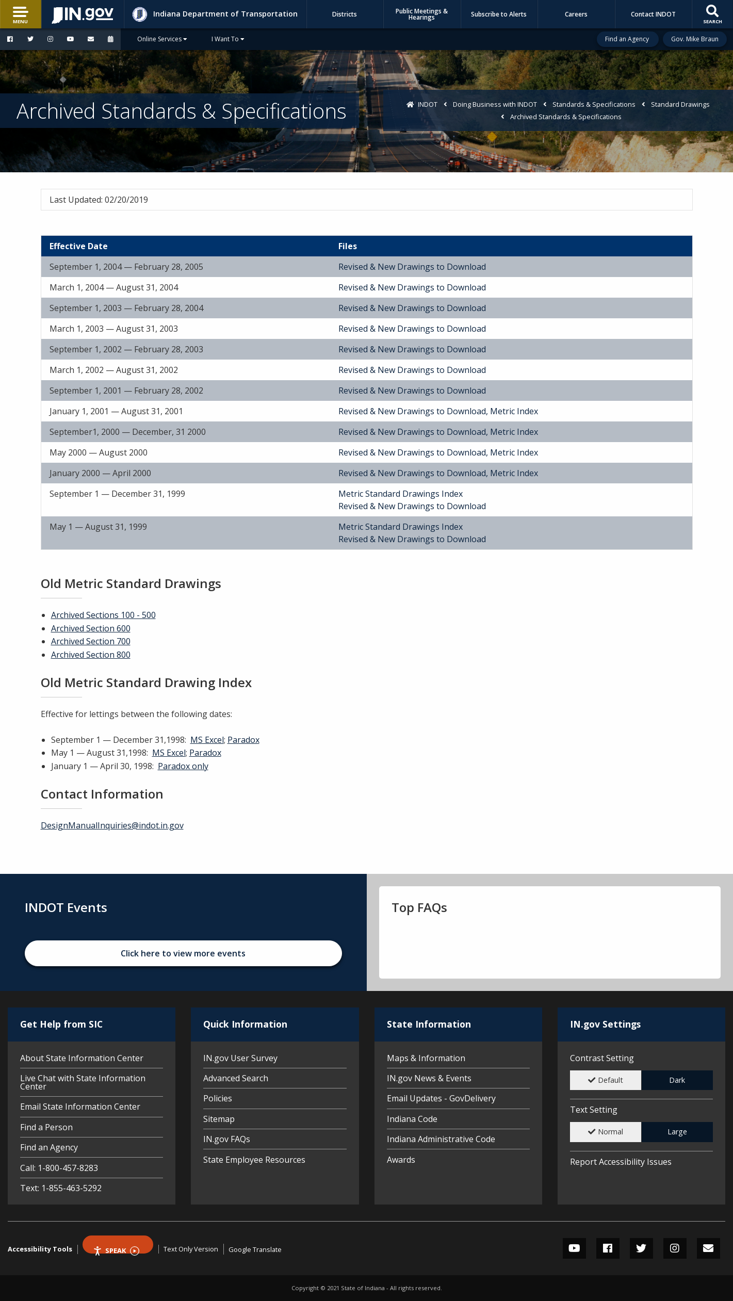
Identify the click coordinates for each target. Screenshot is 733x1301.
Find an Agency (627, 39)
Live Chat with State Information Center (82, 1082)
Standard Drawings (680, 104)
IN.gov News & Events (429, 1078)
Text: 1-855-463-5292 (61, 1187)
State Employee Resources (254, 1159)
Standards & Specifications (594, 104)
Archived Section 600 (91, 628)
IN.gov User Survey (240, 1059)
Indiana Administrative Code (441, 1139)
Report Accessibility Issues (621, 1161)
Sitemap (219, 1119)
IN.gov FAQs (226, 1139)
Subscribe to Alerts (499, 14)
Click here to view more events (183, 953)
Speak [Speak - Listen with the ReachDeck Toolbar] (116, 1250)
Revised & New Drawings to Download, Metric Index (438, 411)
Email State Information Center (80, 1106)
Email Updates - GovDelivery (441, 1098)
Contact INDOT (653, 14)
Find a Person (46, 1127)
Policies (217, 1098)
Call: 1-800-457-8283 (59, 1168)
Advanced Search (235, 1078)
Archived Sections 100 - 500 (103, 615)
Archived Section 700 (91, 641)
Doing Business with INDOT (495, 104)
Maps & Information (426, 1059)
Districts (344, 14)
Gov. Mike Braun (695, 39)
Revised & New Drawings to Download (412, 266)
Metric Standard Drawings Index (400, 493)
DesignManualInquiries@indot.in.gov (112, 825)
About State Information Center (81, 1059)
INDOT (427, 104)
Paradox (243, 739)
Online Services (162, 39)
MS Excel (207, 739)
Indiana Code (412, 1119)
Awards (401, 1159)
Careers (576, 14)
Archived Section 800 (91, 654)
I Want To (227, 39)
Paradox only (183, 766)
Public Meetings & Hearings (422, 14)
